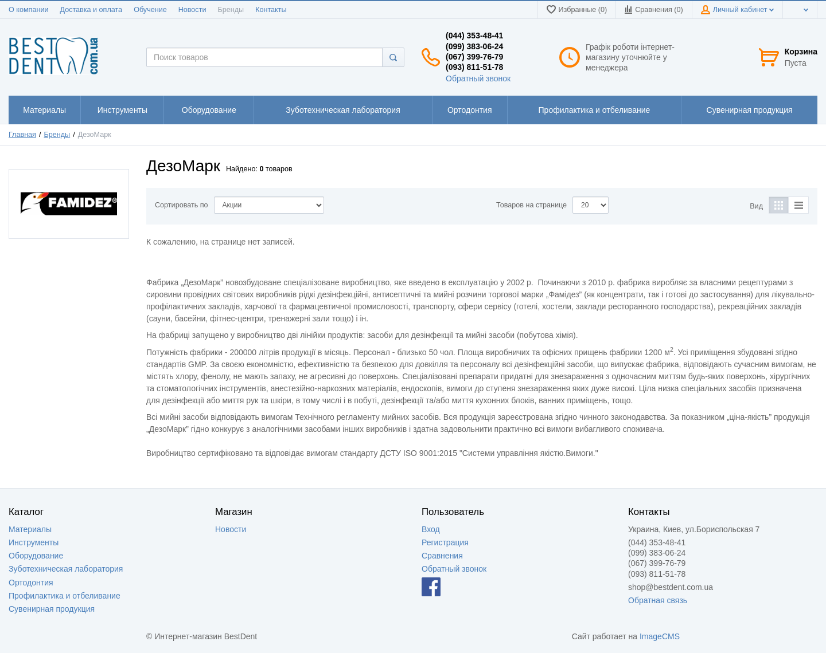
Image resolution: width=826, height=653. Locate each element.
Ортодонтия (31, 582)
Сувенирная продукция (52, 608)
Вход (431, 529)
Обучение (150, 10)
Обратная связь (657, 600)
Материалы (30, 529)
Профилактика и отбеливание (64, 595)
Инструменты (34, 542)
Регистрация (445, 542)
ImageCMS (660, 636)
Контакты (270, 10)
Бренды (230, 10)
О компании (28, 10)
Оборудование (36, 555)
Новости (192, 10)
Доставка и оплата (91, 10)
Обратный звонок (478, 78)
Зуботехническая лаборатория (66, 568)
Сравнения (442, 555)
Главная (22, 135)
